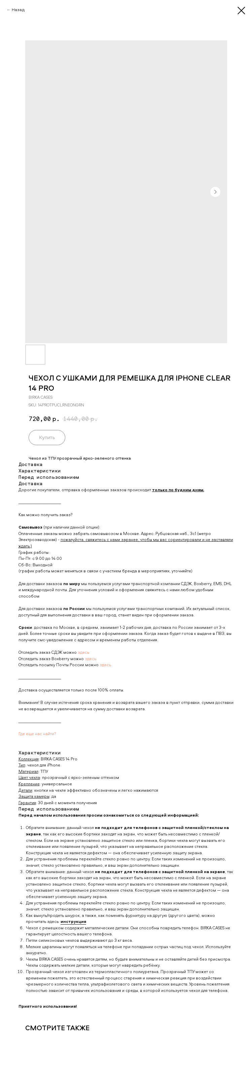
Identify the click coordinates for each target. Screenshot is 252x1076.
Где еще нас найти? (37, 734)
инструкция (73, 921)
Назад (18, 9)
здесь (83, 652)
